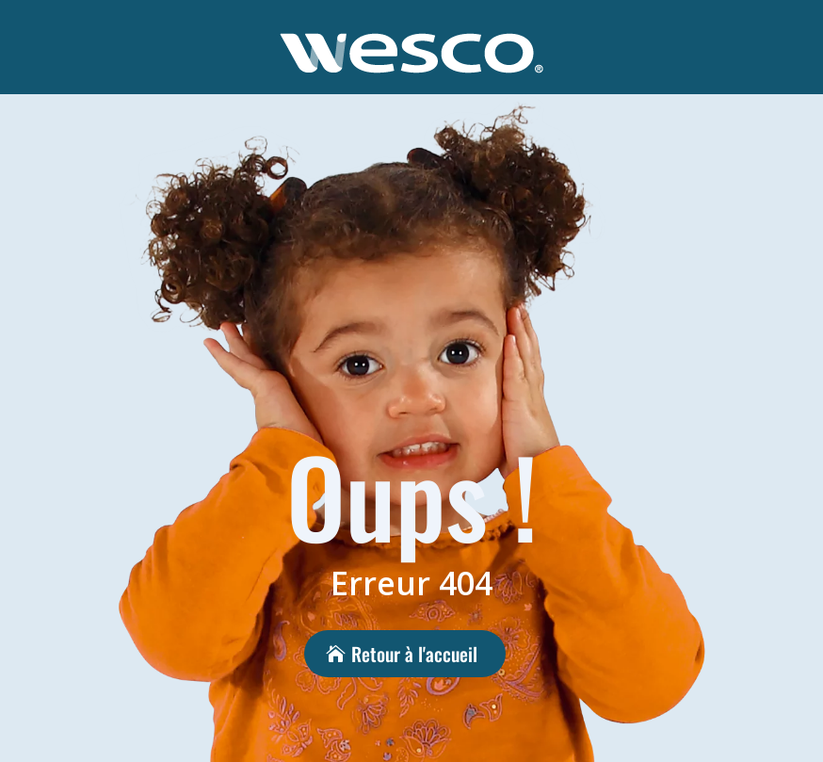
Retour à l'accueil (414, 654)
